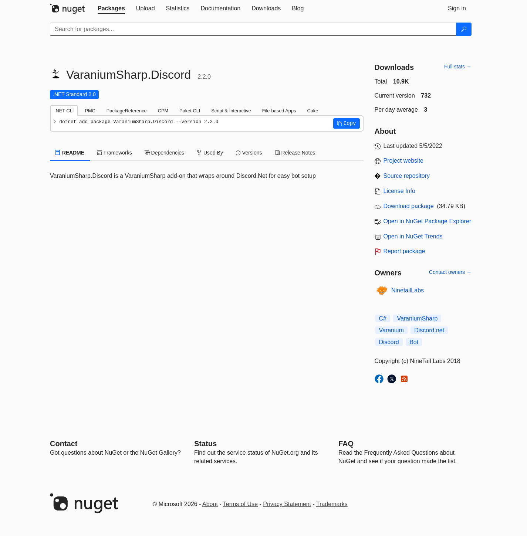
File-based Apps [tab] (279, 110)
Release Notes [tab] (295, 152)
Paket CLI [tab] (189, 110)
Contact (63, 444)
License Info (399, 191)
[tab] (111, 8)
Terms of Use (240, 504)
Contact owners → (450, 272)
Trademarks (332, 504)
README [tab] (69, 152)
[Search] (464, 29)
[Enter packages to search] (253, 29)
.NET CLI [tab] (64, 110)
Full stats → (458, 66)
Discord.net (429, 330)
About (210, 504)
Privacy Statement (287, 504)
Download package (409, 206)
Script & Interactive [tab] (231, 110)
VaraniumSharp (417, 318)
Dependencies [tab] (164, 152)
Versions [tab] (249, 152)
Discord (389, 342)
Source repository (407, 176)
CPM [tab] (163, 110)
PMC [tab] (90, 110)
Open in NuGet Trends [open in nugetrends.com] (413, 236)
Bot (413, 342)
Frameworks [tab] (114, 152)
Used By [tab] (210, 152)
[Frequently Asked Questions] (346, 444)
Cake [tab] (312, 110)
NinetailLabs (407, 290)
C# (382, 318)
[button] (346, 123)
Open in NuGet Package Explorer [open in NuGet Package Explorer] (427, 221)
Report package (404, 251)
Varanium (391, 330)
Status (205, 444)
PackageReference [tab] (127, 110)
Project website (404, 160)
